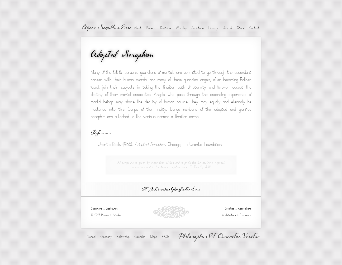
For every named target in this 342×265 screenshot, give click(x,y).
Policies (105, 215)
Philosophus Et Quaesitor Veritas (219, 237)
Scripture (197, 27)
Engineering (245, 215)
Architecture (229, 215)
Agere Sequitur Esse (106, 28)
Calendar (139, 236)
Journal (227, 27)
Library (213, 27)
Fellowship (123, 236)
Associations (244, 208)
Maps (153, 236)
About (138, 27)
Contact (254, 27)
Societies (229, 208)
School (91, 236)
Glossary (106, 236)
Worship (181, 27)
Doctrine (165, 27)
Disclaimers (96, 208)
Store (240, 27)
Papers (151, 27)
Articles (117, 215)
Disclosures (112, 208)
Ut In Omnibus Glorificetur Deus (171, 189)
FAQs (165, 236)
